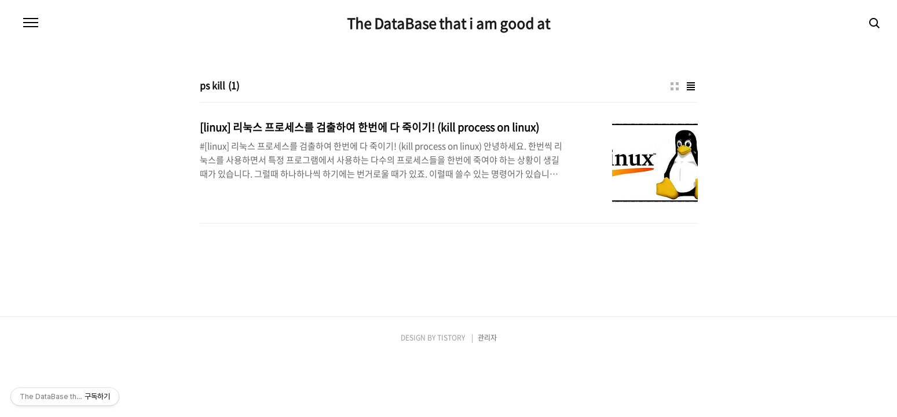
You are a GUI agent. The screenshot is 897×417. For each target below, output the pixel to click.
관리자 (487, 337)
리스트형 (691, 86)
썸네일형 (675, 86)
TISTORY (451, 337)
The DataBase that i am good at (448, 23)
